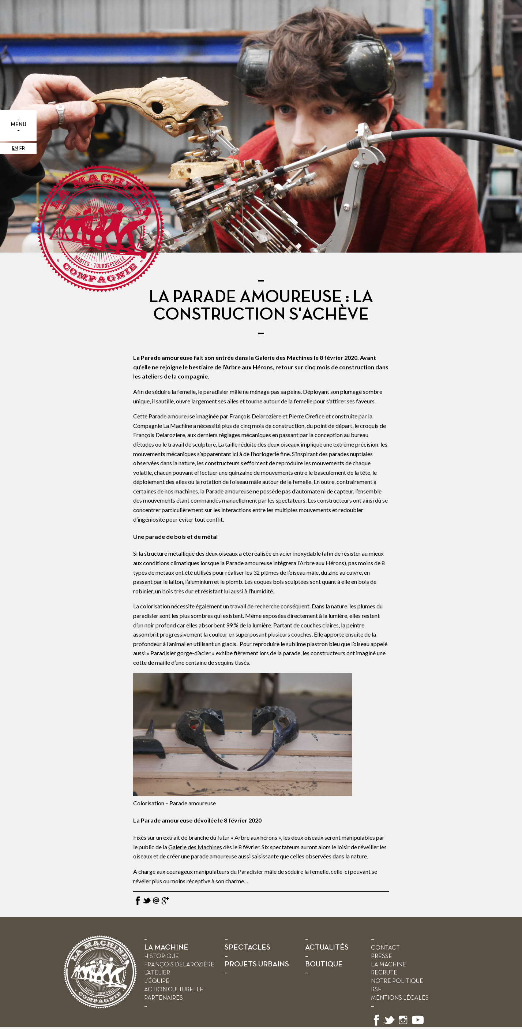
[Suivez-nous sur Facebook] (376, 1024)
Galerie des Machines (195, 846)
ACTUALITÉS (327, 947)
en (15, 148)
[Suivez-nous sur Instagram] (403, 1024)
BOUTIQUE (324, 964)
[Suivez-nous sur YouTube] (418, 1024)
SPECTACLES (247, 947)
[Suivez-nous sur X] (389, 1024)
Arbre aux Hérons (249, 366)
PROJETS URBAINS (257, 964)
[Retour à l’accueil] (100, 1007)
